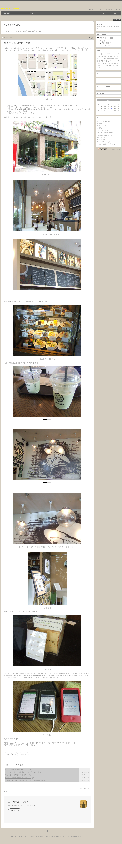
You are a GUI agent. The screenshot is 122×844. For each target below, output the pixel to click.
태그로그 (100, 9)
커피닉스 (105, 56)
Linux (98, 65)
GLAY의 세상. (101, 140)
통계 (98, 61)
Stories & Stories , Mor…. (105, 142)
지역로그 (91, 9)
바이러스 (103, 58)
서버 (118, 54)
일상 (92, 38)
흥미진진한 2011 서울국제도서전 (16, 769)
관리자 (37, 836)
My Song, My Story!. (103, 137)
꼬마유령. (100, 128)
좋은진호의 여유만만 (10, 8)
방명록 (118, 9)
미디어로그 (109, 9)
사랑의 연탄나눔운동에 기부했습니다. (18, 777)
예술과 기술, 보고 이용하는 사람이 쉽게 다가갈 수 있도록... (26, 780)
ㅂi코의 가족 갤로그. (103, 130)
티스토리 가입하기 (114, 149)
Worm (113, 54)
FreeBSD (113, 61)
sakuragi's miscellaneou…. (106, 133)
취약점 (110, 56)
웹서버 (103, 65)
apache (104, 63)
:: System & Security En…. (105, 135)
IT (99, 58)
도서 (118, 63)
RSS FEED (119, 20)
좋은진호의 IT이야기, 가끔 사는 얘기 (22, 805)
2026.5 (108, 100)
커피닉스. (100, 123)
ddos (114, 56)
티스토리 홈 (101, 149)
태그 (12, 836)
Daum (64, 836)
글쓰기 (42, 836)
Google (99, 56)
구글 (108, 58)
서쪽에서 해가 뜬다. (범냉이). (106, 144)
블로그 (117, 65)
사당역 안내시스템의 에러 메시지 (16, 775)
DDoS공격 (107, 54)
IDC (109, 63)
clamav (113, 63)
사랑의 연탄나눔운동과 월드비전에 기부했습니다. (22, 772)
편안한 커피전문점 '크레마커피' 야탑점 (26, 31)
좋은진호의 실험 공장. (104, 121)
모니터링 (111, 65)
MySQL (117, 58)
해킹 (98, 68)
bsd (98, 54)
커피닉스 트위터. (102, 126)
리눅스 (112, 58)
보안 (101, 61)
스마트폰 (107, 61)
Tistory (80, 836)
